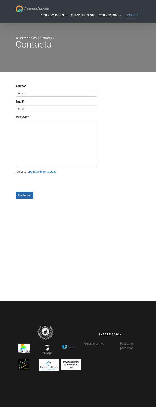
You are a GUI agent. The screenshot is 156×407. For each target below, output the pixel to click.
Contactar (24, 195)
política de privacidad (43, 171)
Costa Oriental (109, 15)
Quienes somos (94, 343)
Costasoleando (32, 9)
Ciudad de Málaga (83, 15)
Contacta (132, 15)
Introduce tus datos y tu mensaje (34, 38)
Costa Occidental (53, 15)
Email (20, 101)
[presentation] (43, 185)
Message (22, 117)
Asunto (21, 86)
